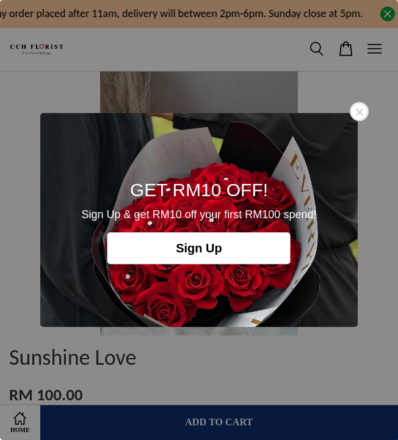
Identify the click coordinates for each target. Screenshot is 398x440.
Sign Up (199, 248)
